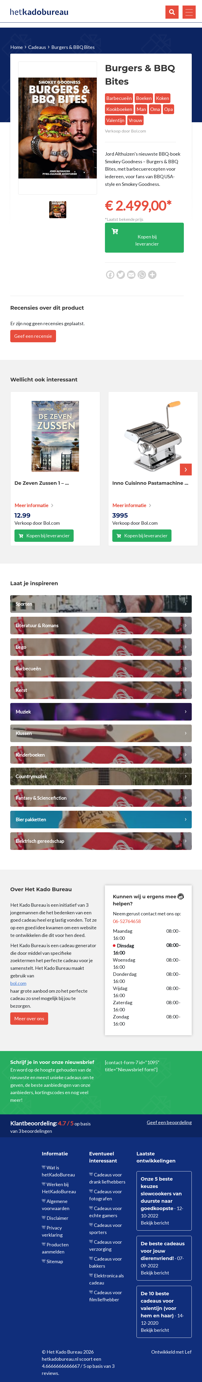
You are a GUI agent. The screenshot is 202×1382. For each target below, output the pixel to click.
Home (16, 47)
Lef (188, 1352)
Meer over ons (29, 1018)
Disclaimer (57, 1218)
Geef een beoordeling (169, 1122)
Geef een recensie (33, 336)
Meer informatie (31, 505)
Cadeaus (37, 47)
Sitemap (55, 1261)
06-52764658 (127, 921)
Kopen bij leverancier (48, 535)
